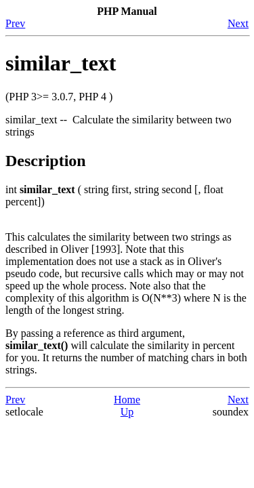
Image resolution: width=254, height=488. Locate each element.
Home (127, 399)
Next (238, 23)
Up (127, 412)
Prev (15, 23)
